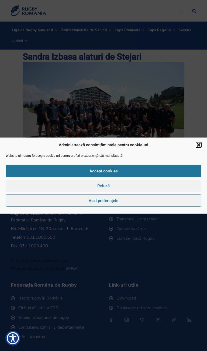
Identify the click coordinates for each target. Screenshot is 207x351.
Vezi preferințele (103, 200)
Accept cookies (103, 170)
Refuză (103, 185)
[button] (198, 145)
